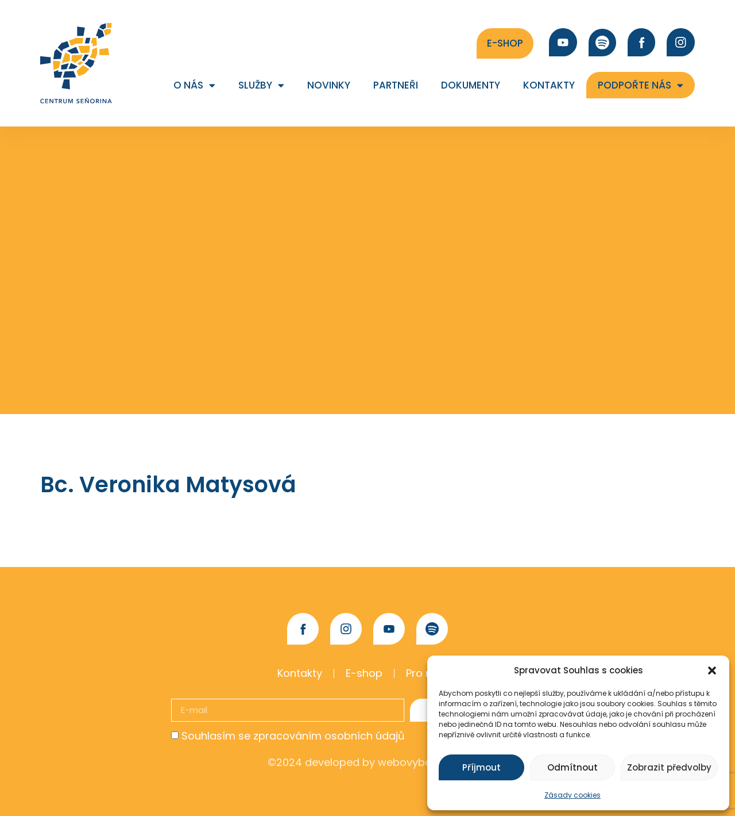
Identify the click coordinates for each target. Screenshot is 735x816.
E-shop (364, 673)
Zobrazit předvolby (669, 767)
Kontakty (549, 85)
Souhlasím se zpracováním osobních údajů (293, 736)
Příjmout (481, 767)
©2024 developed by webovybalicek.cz (367, 762)
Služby (261, 85)
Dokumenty (470, 85)
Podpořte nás (640, 85)
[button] (712, 670)
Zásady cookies (572, 795)
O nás (194, 85)
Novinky (328, 85)
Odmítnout (572, 767)
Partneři (395, 85)
